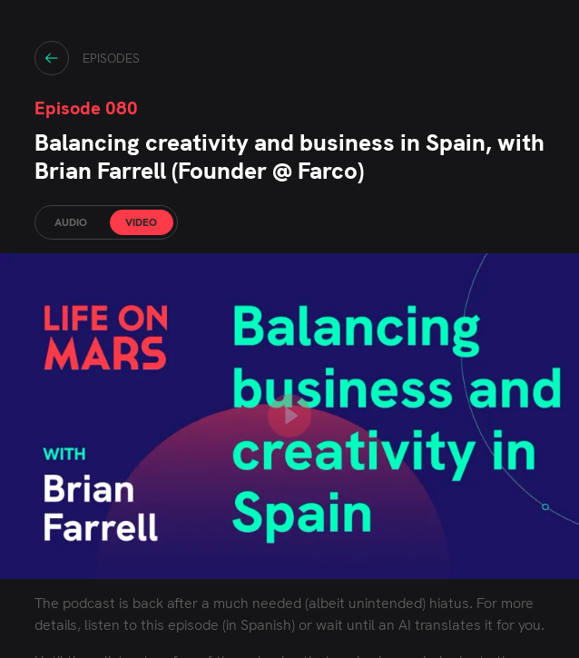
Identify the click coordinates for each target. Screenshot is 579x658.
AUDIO (70, 222)
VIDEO (141, 222)
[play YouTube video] (289, 415)
